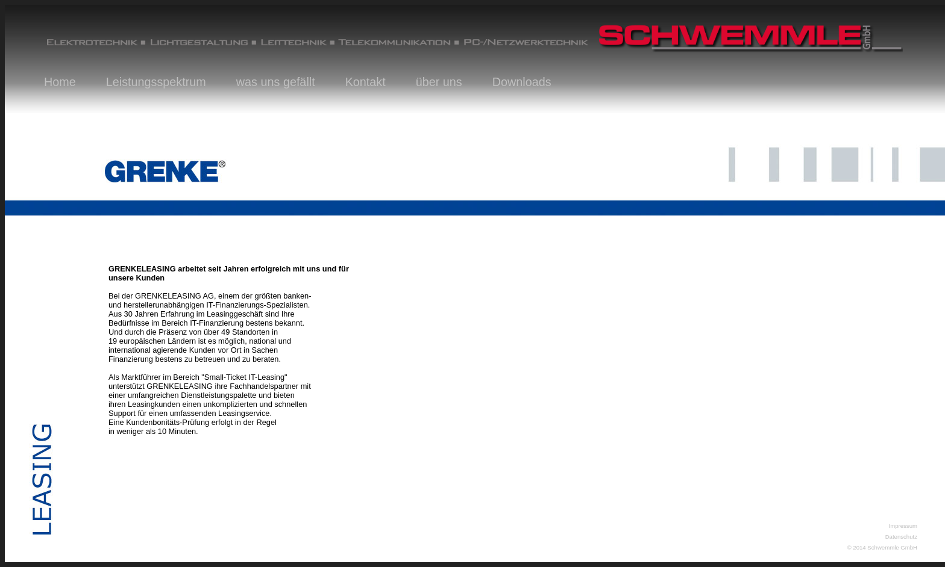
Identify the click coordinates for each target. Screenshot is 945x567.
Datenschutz (901, 536)
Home (60, 81)
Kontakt (365, 81)
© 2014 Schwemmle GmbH (882, 547)
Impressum (903, 525)
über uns (439, 81)
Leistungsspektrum (156, 81)
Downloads (521, 81)
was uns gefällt (275, 81)
